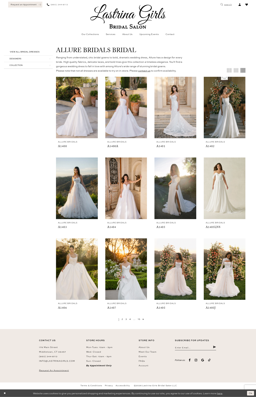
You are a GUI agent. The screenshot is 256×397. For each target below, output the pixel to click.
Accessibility (123, 385)
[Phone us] (57, 5)
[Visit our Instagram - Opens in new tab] (196, 360)
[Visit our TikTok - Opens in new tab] (209, 360)
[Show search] (226, 5)
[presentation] (77, 107)
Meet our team (148, 351)
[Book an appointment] (25, 5)
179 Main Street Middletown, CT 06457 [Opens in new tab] (52, 349)
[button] (239, 5)
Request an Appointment (54, 370)
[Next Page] (144, 319)
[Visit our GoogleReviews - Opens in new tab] (202, 360)
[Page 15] (139, 319)
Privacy (109, 385)
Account (143, 365)
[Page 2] (122, 319)
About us (144, 347)
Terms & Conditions (91, 385)
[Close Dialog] (5, 393)
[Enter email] (195, 348)
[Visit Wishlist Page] (246, 5)
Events (143, 356)
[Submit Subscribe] (214, 348)
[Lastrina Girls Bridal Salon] (128, 16)
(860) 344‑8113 (48, 356)
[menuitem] (25, 5)
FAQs (142, 360)
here (219, 393)
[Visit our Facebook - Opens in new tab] (190, 360)
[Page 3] (126, 319)
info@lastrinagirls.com (57, 360)
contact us (144, 70)
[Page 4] (130, 319)
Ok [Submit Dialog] (250, 393)
